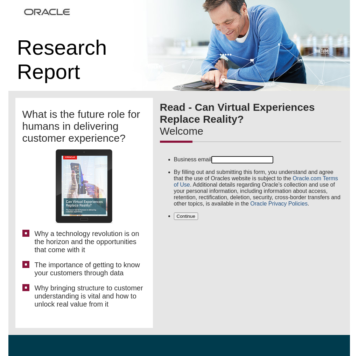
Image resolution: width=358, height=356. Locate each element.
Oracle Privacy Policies (279, 204)
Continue (186, 216)
